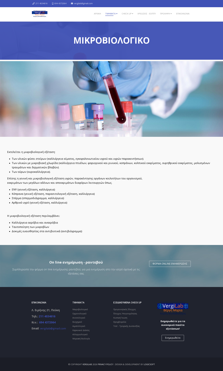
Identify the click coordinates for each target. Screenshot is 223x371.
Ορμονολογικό (79, 313)
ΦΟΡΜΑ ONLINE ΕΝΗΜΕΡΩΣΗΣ (170, 263)
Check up (127, 13)
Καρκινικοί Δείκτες (80, 330)
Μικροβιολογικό (80, 309)
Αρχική (97, 13)
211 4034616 (42, 3)
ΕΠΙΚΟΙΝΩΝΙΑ (182, 13)
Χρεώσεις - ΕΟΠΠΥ (147, 13)
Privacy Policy (106, 364)
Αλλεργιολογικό (80, 334)
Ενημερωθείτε (173, 337)
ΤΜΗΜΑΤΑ (110, 13)
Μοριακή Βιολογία (81, 338)
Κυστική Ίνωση (120, 317)
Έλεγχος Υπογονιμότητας (125, 313)
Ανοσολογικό (78, 317)
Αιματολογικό (78, 326)
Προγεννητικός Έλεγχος (124, 309)
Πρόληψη (165, 13)
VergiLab (87, 364)
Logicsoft (149, 364)
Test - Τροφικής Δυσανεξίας (126, 326)
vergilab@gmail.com (84, 3)
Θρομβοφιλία (119, 322)
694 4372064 (61, 3)
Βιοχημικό (77, 322)
